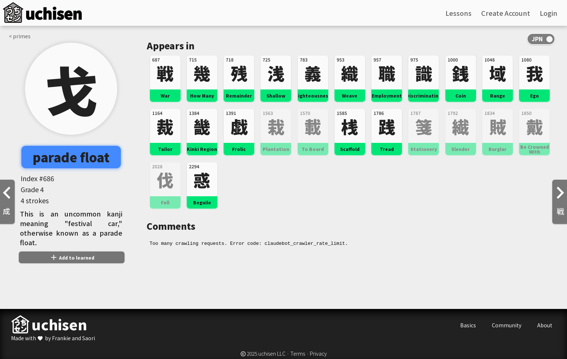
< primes (20, 36)
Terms (297, 353)
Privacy (318, 353)
